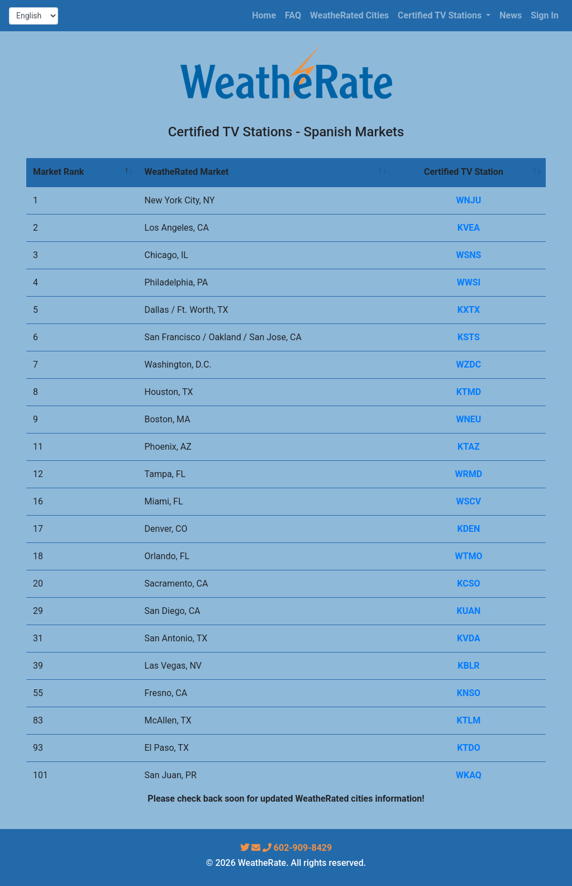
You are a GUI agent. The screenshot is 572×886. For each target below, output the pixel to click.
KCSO (468, 583)
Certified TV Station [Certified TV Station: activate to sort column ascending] (463, 171)
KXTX (468, 309)
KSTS (468, 337)
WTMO (468, 556)
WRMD (469, 474)
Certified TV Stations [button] (441, 15)
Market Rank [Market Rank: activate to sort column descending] (58, 171)
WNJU (469, 200)
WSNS (468, 255)
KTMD (469, 392)
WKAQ (469, 775)
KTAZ (468, 446)
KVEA (468, 227)
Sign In (545, 15)
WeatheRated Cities (349, 15)
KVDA (468, 638)
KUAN (469, 611)
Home (264, 15)
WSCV (469, 501)
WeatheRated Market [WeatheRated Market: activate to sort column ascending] (187, 171)
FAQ (293, 15)
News (510, 15)
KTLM (469, 720)
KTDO (468, 747)
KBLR (468, 665)
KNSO (468, 693)
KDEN (468, 528)
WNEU (468, 419)
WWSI (469, 282)
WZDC (469, 364)
